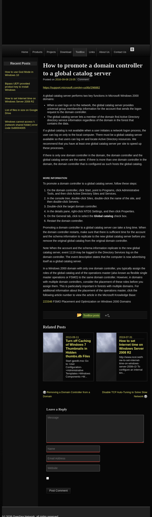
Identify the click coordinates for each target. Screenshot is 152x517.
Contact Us (120, 52)
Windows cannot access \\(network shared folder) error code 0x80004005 (21, 124)
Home (24, 52)
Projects (51, 52)
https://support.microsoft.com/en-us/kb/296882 (71, 87)
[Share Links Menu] (107, 315)
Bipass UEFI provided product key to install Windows (17, 86)
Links (92, 52)
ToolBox (80, 52)
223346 (48, 301)
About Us (104, 52)
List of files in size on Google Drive (21, 112)
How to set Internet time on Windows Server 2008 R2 (20, 100)
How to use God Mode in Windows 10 (19, 73)
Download (65, 52)
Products (37, 52)
